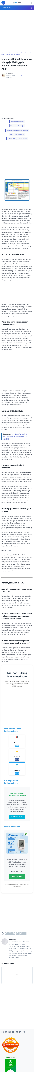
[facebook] (6, 933)
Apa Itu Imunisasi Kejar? (17, 121)
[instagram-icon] (10, 1032)
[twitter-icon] (6, 1032)
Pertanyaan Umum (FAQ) (17, 134)
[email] (24, 933)
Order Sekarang (17, 876)
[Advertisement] (17, 31)
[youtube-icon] (13, 1032)
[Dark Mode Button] (31, 3)
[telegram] (17, 933)
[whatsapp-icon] (24, 1032)
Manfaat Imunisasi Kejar (17, 126)
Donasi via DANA (17, 816)
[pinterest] (21, 933)
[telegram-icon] (20, 1032)
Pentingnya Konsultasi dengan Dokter (17, 130)
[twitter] (10, 933)
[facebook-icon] (2, 1032)
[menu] (3, 3)
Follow (17, 745)
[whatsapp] (13, 933)
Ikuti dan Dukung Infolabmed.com (17, 138)
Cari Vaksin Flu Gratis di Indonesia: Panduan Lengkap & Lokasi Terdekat (16, 436)
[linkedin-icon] (17, 1032)
